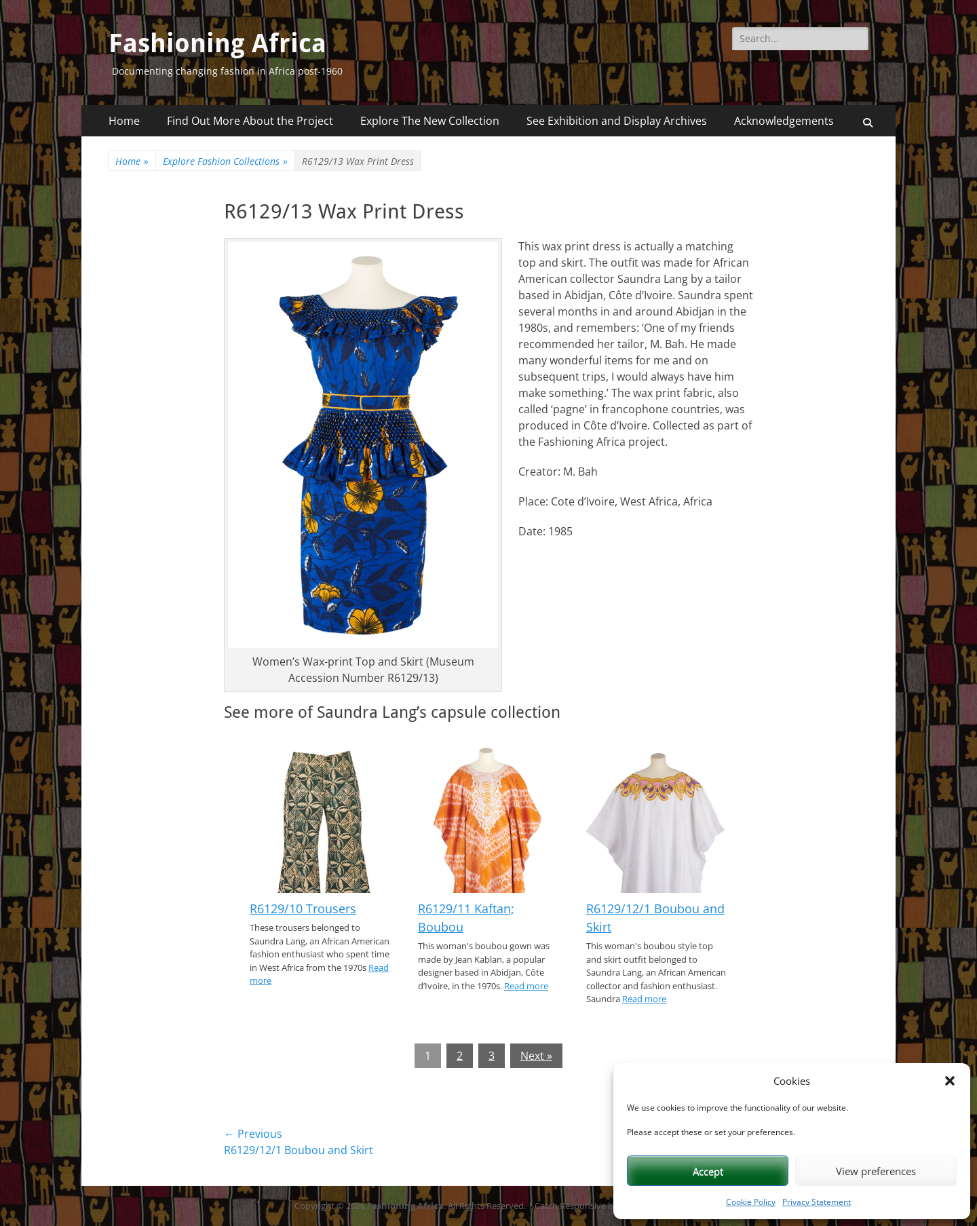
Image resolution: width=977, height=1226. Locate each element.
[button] (950, 1081)
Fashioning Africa (217, 43)
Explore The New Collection (429, 120)
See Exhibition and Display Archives (616, 120)
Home (124, 120)
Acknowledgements (784, 120)
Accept (708, 1171)
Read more (526, 986)
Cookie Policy (750, 1202)
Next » (536, 1055)
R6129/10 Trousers (303, 908)
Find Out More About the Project (250, 120)
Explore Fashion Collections (225, 161)
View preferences (876, 1171)
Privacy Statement (816, 1202)
